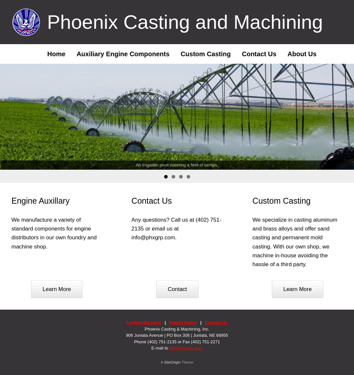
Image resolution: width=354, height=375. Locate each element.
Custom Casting (206, 54)
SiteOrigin (172, 362)
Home (52, 54)
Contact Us (259, 54)
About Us (302, 54)
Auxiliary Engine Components (122, 54)
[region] (177, 123)
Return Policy (183, 322)
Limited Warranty (143, 322)
